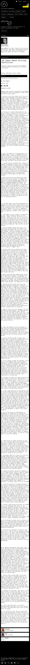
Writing (3, 73)
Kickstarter (6, 659)
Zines (25, 14)
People (24, 1)
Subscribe (4, 30)
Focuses (4, 14)
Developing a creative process (9, 78)
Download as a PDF (5, 88)
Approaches (10, 14)
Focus (14, 73)
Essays (18, 11)
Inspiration (9, 73)
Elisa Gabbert (4, 45)
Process (19, 73)
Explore (20, 1)
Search (12, 17)
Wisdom (20, 14)
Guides (23, 11)
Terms (19, 659)
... (8, 17)
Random (3, 17)
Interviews (12, 11)
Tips (16, 14)
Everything (4, 11)
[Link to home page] (4, 4)
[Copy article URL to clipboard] (5, 85)
